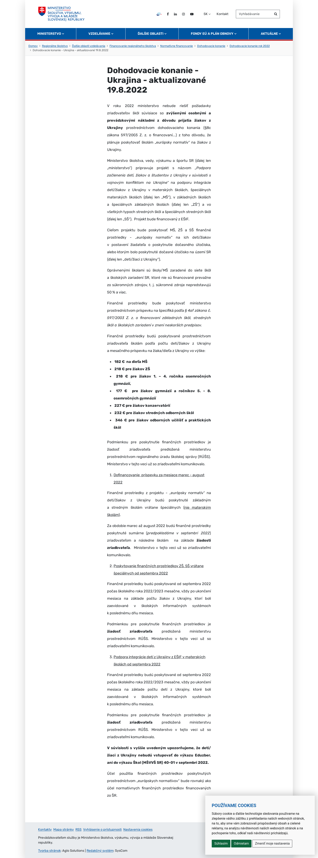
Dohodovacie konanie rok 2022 (250, 46)
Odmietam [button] (241, 843)
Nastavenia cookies (138, 829)
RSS (78, 829)
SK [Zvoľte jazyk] (206, 14)
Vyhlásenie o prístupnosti (102, 829)
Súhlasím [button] (221, 843)
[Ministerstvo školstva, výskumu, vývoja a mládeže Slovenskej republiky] (61, 14)
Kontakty (45, 829)
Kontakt (222, 14)
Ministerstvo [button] (49, 34)
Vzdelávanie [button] (99, 34)
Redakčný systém (100, 851)
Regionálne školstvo (55, 46)
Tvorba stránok (49, 851)
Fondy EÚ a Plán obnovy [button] (212, 34)
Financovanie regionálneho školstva (133, 46)
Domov (33, 46)
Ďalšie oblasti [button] (150, 34)
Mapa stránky (63, 829)
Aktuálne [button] (269, 34)
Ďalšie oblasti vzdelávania (88, 46)
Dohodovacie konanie (211, 46)
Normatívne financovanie (176, 46)
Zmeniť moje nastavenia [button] (272, 843)
